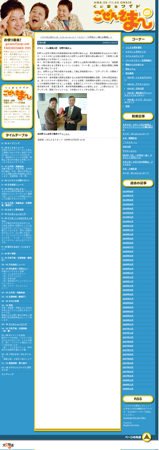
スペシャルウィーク (134, 56)
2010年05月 (128, 204)
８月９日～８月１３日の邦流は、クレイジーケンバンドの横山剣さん (138, 127)
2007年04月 (128, 363)
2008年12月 (128, 277)
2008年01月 (128, 324)
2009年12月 (128, 226)
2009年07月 (128, 247)
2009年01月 (128, 273)
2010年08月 (128, 191)
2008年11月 (128, 281)
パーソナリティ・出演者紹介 (138, 60)
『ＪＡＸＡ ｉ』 (130, 142)
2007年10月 (128, 337)
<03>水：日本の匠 (135, 88)
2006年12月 (128, 380)
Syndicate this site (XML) (134, 418)
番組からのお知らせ (134, 64)
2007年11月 (128, 333)
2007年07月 (128, 350)
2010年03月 (128, 213)
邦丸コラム (130, 69)
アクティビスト (130, 151)
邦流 (127, 106)
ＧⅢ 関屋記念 (130, 138)
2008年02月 (128, 320)
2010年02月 (128, 217)
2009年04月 (128, 260)
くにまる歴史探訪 (133, 47)
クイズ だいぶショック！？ (136, 134)
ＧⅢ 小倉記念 (130, 169)
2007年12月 (128, 329)
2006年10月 (128, 389)
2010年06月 (128, 200)
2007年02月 (128, 372)
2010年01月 (128, 221)
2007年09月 (128, 342)
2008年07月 (128, 299)
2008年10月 (128, 286)
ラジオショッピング (16, 214)
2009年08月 (128, 243)
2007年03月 (128, 367)
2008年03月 (128, 316)
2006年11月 (128, 384)
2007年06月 (128, 354)
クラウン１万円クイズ (135, 52)
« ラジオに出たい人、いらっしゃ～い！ (59, 37)
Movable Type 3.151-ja (131, 425)
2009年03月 (128, 264)
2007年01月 (128, 376)
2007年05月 (128, 359)
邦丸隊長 (129, 73)
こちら (67, 134)
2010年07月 (128, 196)
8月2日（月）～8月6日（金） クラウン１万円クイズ (137, 156)
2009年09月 (128, 238)
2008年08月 (128, 294)
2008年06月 (128, 303)
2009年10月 (128, 234)
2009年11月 (128, 230)
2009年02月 (128, 269)
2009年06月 (128, 251)
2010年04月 (128, 208)
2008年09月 (128, 290)
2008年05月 (128, 307)
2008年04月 (128, 311)
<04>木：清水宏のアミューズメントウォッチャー (138, 94)
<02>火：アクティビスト (138, 84)
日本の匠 (127, 147)
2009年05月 (128, 256)
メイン (81, 37)
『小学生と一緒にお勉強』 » (99, 37)
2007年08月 (128, 346)
